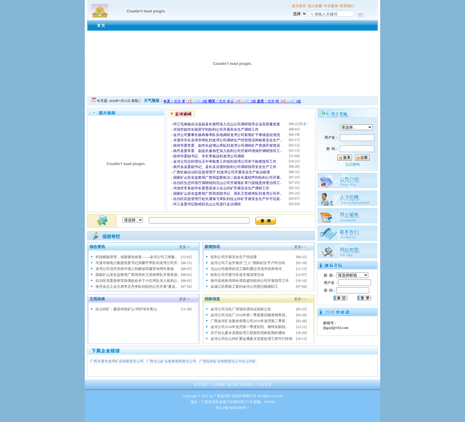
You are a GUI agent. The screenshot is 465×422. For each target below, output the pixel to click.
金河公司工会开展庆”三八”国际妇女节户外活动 (248, 263)
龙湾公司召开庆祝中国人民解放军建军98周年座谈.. (135, 269)
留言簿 (232, 385)
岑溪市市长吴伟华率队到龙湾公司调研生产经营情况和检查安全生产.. (227, 140)
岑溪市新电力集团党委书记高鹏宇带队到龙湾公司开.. (137, 263)
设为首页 (299, 6)
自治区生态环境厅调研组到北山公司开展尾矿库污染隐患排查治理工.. (227, 183)
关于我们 (201, 385)
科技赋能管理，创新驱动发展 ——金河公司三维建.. (135, 257)
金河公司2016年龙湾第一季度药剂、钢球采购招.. (249, 327)
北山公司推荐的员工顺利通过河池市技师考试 (246, 269)
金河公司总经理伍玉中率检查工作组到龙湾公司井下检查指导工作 (224, 161)
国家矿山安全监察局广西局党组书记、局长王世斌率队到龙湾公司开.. (227, 193)
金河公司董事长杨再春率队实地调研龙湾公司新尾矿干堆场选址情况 (226, 135)
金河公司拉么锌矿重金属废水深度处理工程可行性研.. (252, 339)
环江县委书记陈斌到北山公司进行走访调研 (207, 204)
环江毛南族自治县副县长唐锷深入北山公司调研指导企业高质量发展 (226, 124)
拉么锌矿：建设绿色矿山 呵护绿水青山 (126, 309)
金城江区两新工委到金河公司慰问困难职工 (244, 286)
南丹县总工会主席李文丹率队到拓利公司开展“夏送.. (136, 286)
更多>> (184, 247)
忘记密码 (352, 164)
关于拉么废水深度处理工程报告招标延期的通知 (248, 333)
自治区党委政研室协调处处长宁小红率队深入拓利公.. (137, 281)
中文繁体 (331, 6)
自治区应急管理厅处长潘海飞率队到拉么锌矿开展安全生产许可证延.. (227, 199)
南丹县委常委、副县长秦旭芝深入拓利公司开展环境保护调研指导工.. (227, 151)
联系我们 (347, 6)
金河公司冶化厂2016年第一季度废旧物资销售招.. (249, 315)
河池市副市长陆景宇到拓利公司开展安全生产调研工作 (216, 129)
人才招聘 (218, 385)
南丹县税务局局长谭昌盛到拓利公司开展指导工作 (250, 281)
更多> (304, 124)
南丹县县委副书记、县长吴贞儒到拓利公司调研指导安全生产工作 (224, 167)
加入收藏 (315, 6)
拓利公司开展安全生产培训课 (234, 257)
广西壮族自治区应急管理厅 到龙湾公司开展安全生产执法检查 (221, 172)
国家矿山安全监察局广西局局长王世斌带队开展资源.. (137, 275)
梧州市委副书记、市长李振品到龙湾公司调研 (208, 156)
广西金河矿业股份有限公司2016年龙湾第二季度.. (249, 321)
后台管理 (264, 385)
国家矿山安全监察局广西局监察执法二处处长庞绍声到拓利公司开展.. (227, 177)
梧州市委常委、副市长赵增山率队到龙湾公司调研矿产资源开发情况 (226, 145)
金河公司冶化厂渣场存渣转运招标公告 (241, 309)
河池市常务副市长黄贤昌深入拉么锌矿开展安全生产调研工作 (221, 188)
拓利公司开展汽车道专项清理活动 (237, 275)
